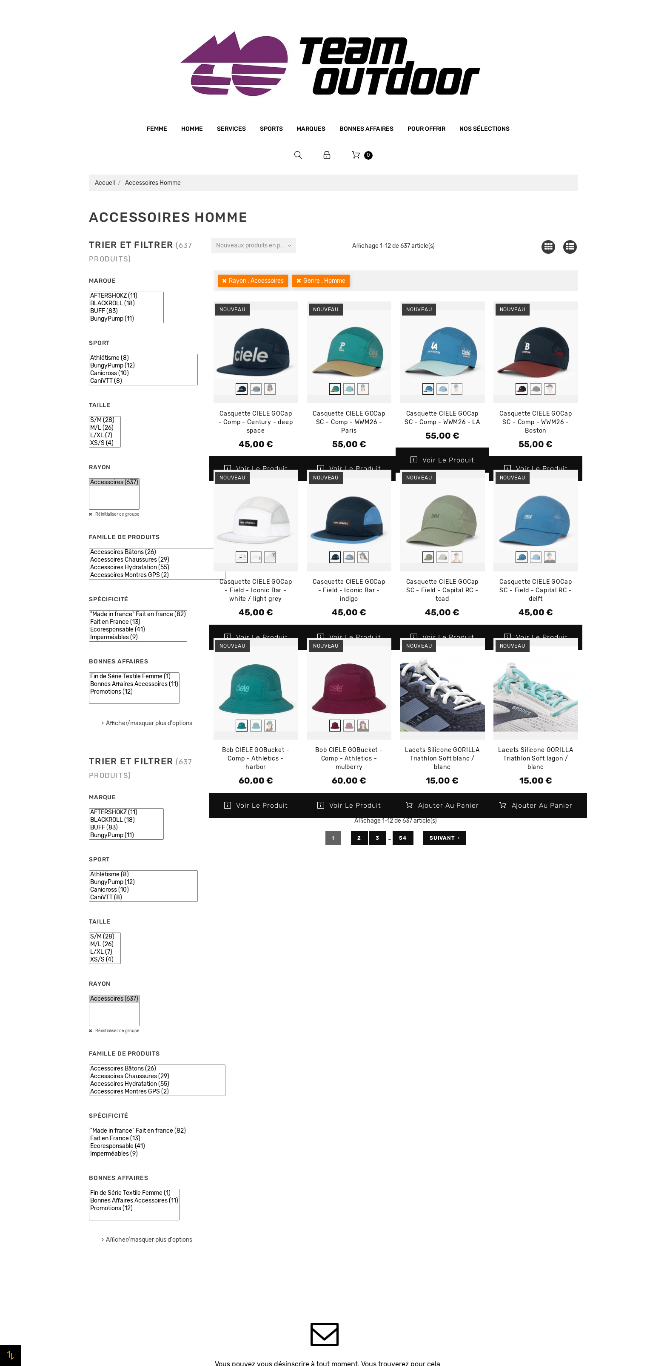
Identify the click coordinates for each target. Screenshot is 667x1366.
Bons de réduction (489, 1196)
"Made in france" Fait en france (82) (138, 614)
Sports (271, 128)
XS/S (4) (104, 443)
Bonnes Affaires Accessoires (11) (134, 684)
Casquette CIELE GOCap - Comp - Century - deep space (256, 422)
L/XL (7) (104, 435)
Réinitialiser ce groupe (117, 514)
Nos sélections (484, 128)
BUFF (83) (126, 311)
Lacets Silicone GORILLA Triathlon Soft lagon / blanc (535, 758)
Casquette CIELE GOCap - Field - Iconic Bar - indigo (349, 590)
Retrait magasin (237, 1228)
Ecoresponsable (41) (138, 630)
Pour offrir (426, 128)
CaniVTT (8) (143, 381)
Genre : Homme (324, 280)
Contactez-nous (238, 1244)
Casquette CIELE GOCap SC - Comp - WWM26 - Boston (535, 422)
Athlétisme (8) (143, 358)
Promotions (355, 1144)
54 (403, 838)
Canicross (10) (143, 373)
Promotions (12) (134, 692)
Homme (192, 128)
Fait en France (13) (138, 622)
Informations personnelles (501, 1131)
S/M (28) (104, 420)
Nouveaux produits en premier (256, 245)
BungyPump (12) (143, 366)
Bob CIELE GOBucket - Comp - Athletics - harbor (256, 758)
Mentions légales (239, 1163)
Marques (310, 128)
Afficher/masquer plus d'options (149, 723)
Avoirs (472, 1164)
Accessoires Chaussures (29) (157, 560)
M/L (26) (104, 428)
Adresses (476, 1180)
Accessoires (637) (114, 482)
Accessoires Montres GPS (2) (157, 575)
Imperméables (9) (138, 637)
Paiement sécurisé (241, 1196)
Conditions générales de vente (259, 1179)
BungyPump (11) (126, 319)
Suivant (445, 838)
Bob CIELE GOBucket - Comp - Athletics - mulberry (349, 758)
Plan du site (231, 1260)
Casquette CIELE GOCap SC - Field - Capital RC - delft (535, 590)
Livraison (227, 1212)
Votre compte (497, 1107)
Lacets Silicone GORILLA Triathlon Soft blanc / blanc (442, 758)
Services (231, 128)
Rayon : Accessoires (256, 280)
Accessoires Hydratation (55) (157, 567)
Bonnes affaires (366, 128)
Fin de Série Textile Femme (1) (134, 676)
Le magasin (230, 1131)
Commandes (480, 1147)
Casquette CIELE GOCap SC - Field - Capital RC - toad (442, 590)
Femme (157, 128)
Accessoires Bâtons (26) (157, 552)
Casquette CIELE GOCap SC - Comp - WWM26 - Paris (349, 422)
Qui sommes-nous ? (243, 1147)
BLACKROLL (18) (126, 303)
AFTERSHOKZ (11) (126, 296)
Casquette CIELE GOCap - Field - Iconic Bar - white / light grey (255, 590)
